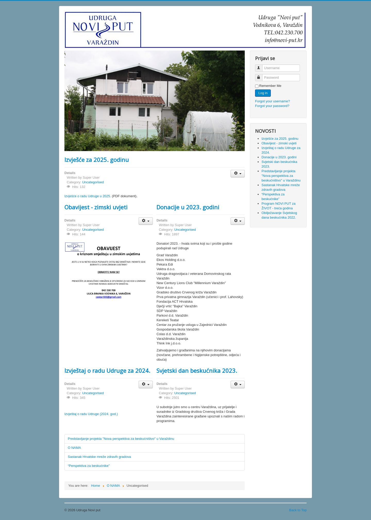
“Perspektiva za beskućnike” (89, 466)
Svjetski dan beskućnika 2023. (196, 370)
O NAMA (74, 448)
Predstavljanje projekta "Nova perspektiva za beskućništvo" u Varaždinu (121, 439)
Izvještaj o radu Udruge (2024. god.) (91, 414)
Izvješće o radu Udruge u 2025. (87, 196)
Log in (262, 93)
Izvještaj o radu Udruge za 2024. (107, 370)
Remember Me (270, 86)
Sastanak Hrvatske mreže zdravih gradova (99, 457)
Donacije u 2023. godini (187, 207)
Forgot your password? (272, 106)
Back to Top (298, 510)
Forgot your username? (272, 101)
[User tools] (238, 173)
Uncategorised (93, 182)
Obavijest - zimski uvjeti (96, 207)
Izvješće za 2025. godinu (96, 159)
